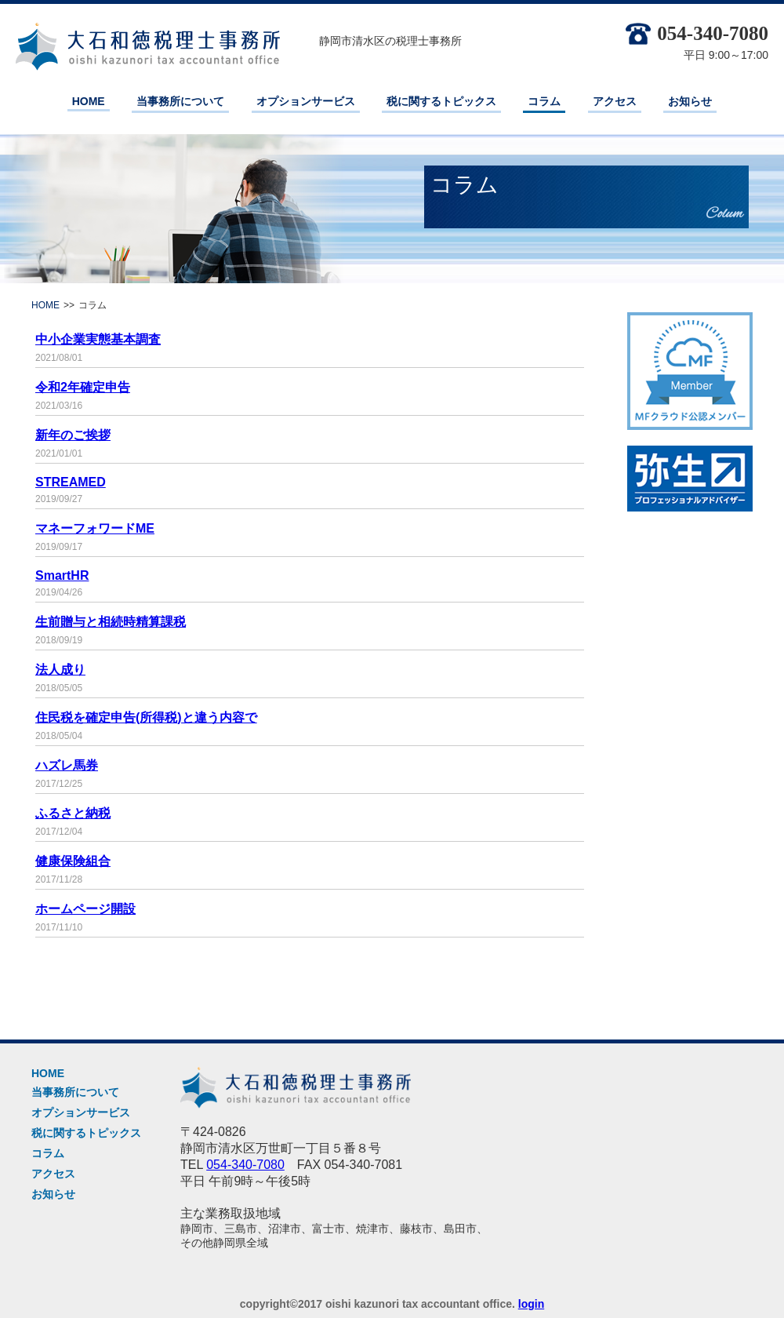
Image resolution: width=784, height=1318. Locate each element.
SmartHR (62, 575)
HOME (88, 101)
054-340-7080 (697, 33)
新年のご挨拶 (73, 435)
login (531, 1304)
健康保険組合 (73, 861)
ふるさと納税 (73, 813)
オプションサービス (305, 101)
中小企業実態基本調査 (98, 339)
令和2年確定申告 (82, 387)
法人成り (60, 669)
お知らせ (690, 101)
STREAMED (70, 482)
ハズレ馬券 (66, 765)
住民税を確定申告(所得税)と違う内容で (146, 717)
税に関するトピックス (441, 101)
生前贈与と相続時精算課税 (110, 621)
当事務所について (180, 101)
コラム (544, 101)
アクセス (615, 101)
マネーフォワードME (94, 528)
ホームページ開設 (85, 909)
